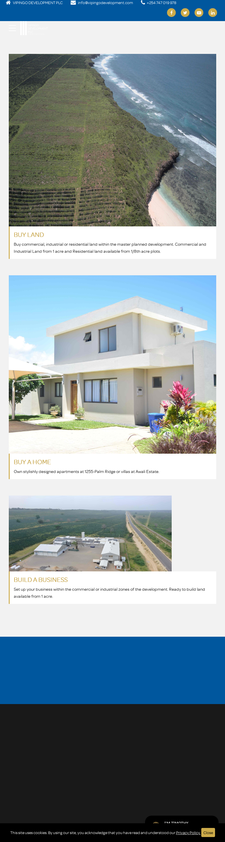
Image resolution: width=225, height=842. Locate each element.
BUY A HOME (32, 461)
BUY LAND (29, 234)
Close (208, 832)
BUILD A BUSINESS (41, 579)
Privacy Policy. (188, 832)
